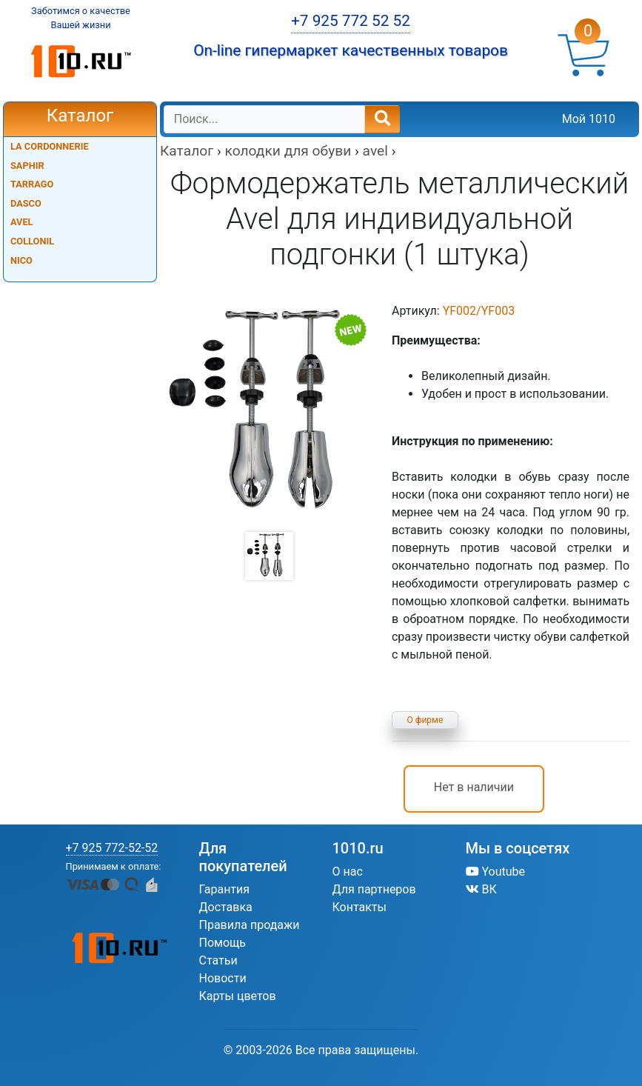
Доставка (226, 907)
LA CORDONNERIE (49, 146)
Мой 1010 (588, 119)
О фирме (425, 720)
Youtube (496, 872)
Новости (223, 978)
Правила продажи (249, 925)
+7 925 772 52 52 (350, 21)
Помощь (222, 943)
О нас (347, 872)
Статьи (218, 960)
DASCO (25, 203)
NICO (21, 260)
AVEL (21, 221)
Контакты (359, 907)
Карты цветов (237, 996)
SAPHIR (27, 165)
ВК (481, 889)
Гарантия (224, 889)
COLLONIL (32, 241)
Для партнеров (374, 889)
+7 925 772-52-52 (112, 848)
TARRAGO (31, 184)
